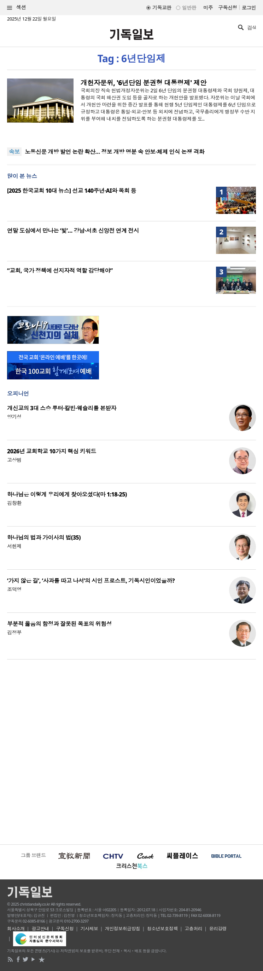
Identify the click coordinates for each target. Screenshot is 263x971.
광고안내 (40, 928)
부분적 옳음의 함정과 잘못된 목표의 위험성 (59, 624)
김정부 (14, 632)
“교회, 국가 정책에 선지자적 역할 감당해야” (60, 270)
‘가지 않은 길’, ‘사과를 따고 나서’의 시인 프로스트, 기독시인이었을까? (91, 581)
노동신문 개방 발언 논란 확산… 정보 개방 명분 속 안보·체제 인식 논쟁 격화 (114, 152)
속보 (14, 152)
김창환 (14, 503)
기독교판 (161, 7)
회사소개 (16, 928)
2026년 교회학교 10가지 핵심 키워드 (51, 451)
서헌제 (14, 546)
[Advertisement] (131, 751)
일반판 (189, 7)
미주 (208, 7)
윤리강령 (218, 928)
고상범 (14, 460)
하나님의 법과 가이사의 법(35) (44, 537)
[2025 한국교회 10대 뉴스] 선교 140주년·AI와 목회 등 (71, 190)
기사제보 (89, 928)
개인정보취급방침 (122, 928)
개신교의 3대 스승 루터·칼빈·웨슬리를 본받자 (61, 408)
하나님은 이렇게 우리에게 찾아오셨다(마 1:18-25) (67, 494)
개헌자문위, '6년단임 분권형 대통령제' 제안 (143, 82)
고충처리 (193, 928)
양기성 (14, 416)
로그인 (249, 7)
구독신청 (227, 7)
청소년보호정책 (162, 928)
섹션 (16, 7)
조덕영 (14, 589)
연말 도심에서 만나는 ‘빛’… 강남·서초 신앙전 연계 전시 (73, 230)
